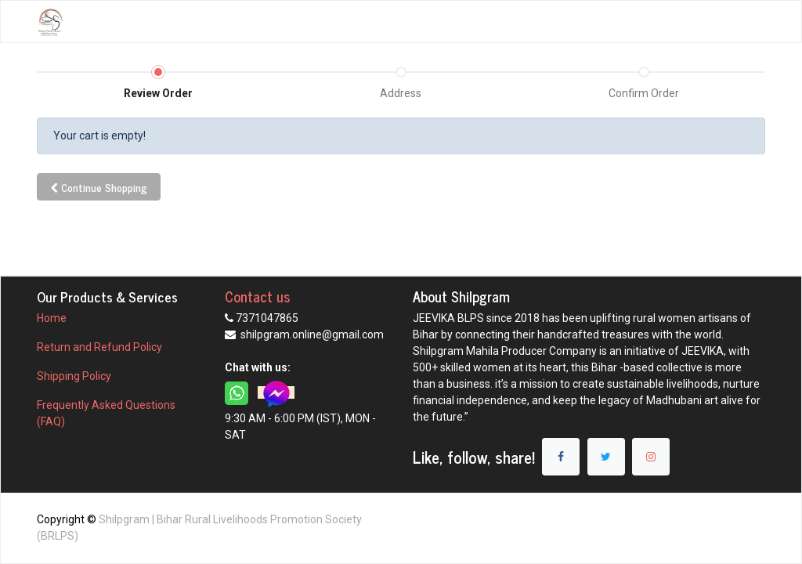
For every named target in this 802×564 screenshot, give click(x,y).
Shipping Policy (75, 376)
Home (52, 318)
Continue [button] (98, 187)
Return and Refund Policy (100, 347)
